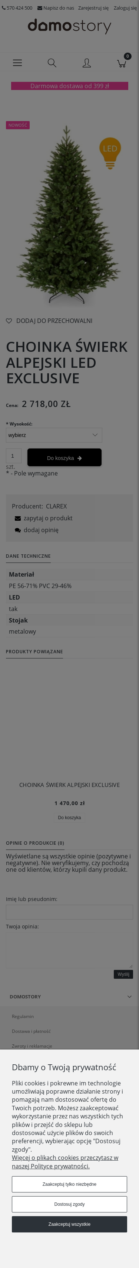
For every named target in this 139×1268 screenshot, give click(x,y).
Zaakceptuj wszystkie (69, 1224)
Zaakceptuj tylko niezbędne (69, 1184)
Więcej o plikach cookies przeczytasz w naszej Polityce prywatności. (65, 1162)
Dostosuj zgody (69, 1204)
